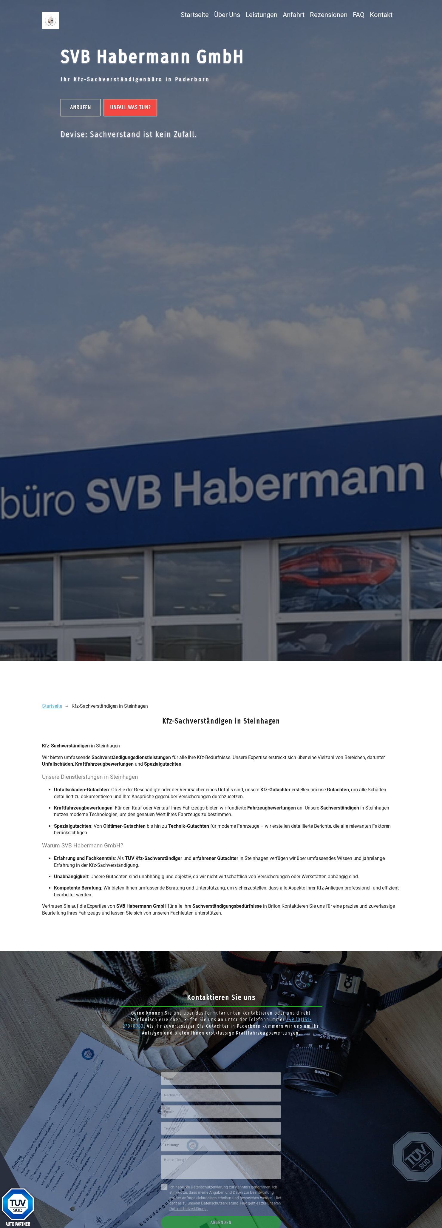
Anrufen (80, 107)
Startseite (195, 15)
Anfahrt (294, 15)
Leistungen (261, 15)
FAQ (358, 15)
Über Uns (227, 15)
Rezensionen (328, 15)
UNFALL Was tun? (129, 107)
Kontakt (381, 15)
